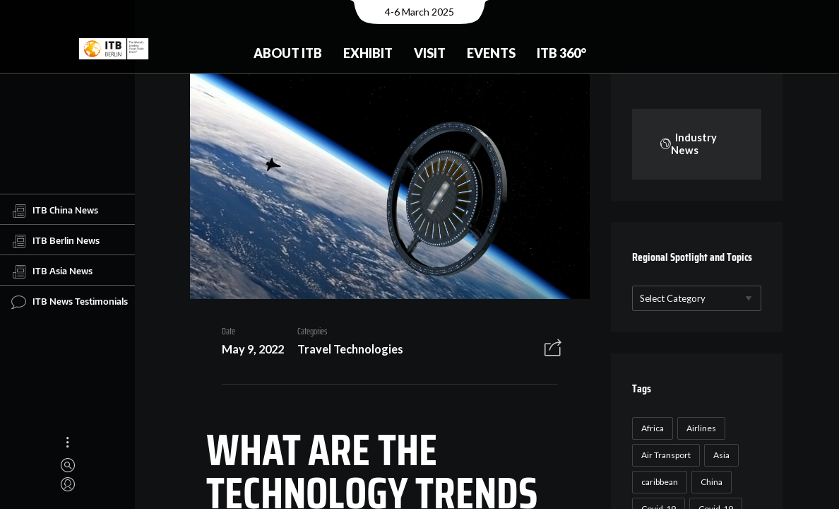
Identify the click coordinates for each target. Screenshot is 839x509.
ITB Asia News (52, 271)
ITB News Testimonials (69, 302)
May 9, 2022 (248, 351)
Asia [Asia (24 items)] (720, 455)
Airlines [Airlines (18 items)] (700, 428)
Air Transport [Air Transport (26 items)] (664, 455)
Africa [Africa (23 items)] (651, 428)
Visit (430, 53)
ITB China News (54, 210)
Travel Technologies (345, 351)
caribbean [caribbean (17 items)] (658, 481)
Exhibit (368, 53)
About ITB (288, 53)
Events (491, 53)
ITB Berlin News (55, 241)
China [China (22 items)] (710, 481)
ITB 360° (561, 53)
